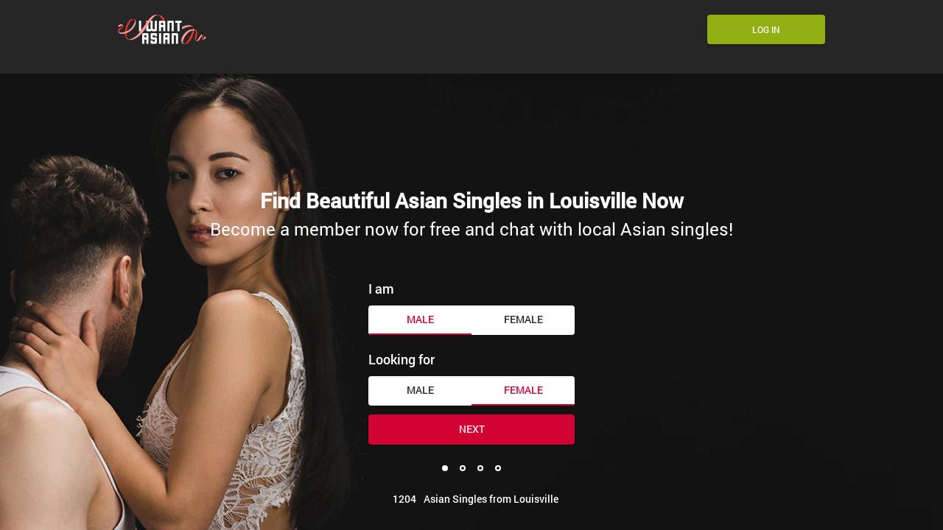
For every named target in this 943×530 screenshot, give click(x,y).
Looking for (401, 359)
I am (381, 288)
